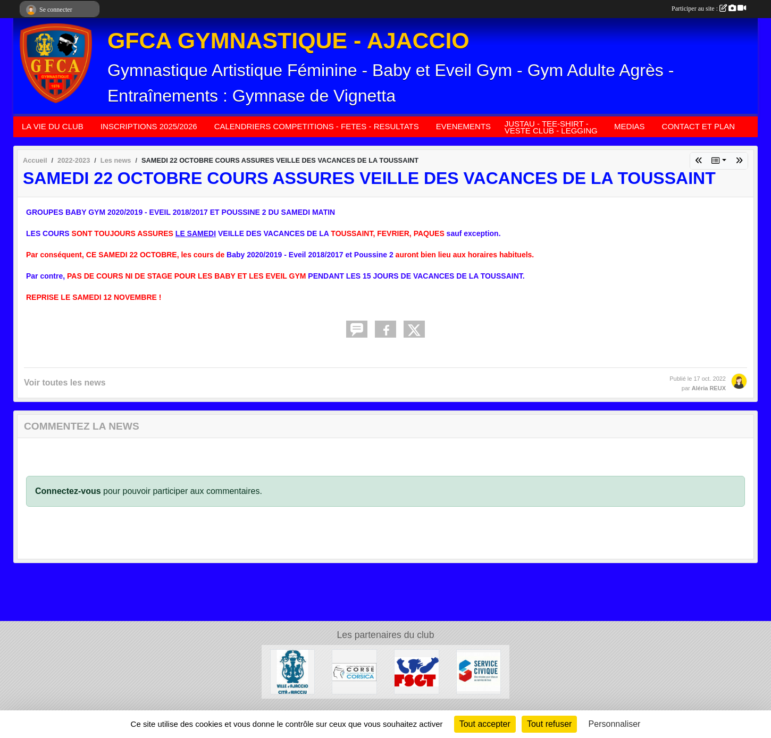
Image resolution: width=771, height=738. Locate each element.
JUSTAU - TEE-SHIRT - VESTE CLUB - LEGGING (551, 127)
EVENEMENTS (463, 126)
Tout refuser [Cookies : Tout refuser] (549, 723)
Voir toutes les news (65, 382)
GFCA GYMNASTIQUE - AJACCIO (288, 40)
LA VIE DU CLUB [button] (52, 126)
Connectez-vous (68, 491)
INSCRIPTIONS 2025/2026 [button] (148, 126)
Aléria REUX (709, 388)
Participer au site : (709, 8)
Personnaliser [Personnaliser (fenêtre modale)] (615, 723)
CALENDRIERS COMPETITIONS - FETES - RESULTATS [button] (316, 126)
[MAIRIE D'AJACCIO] (292, 671)
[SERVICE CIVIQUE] (478, 671)
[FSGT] (416, 671)
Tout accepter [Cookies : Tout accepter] (484, 723)
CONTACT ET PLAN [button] (698, 126)
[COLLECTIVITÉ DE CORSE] (354, 671)
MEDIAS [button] (629, 126)
